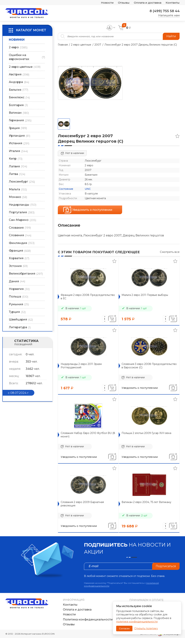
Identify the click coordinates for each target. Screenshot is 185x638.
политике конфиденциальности (137, 621)
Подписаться (166, 566)
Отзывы (124, 2)
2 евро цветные (81, 44)
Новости (107, 2)
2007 (97, 44)
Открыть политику (146, 628)
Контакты (173, 2)
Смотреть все (170, 252)
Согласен (124, 628)
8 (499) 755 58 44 (165, 11)
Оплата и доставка (147, 2)
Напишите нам (169, 15)
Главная (63, 44)
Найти (171, 36)
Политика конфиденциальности (88, 619)
